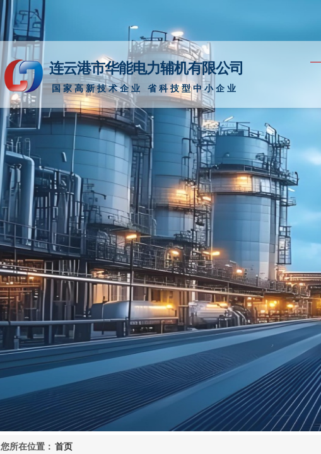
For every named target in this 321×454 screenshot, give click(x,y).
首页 (64, 446)
